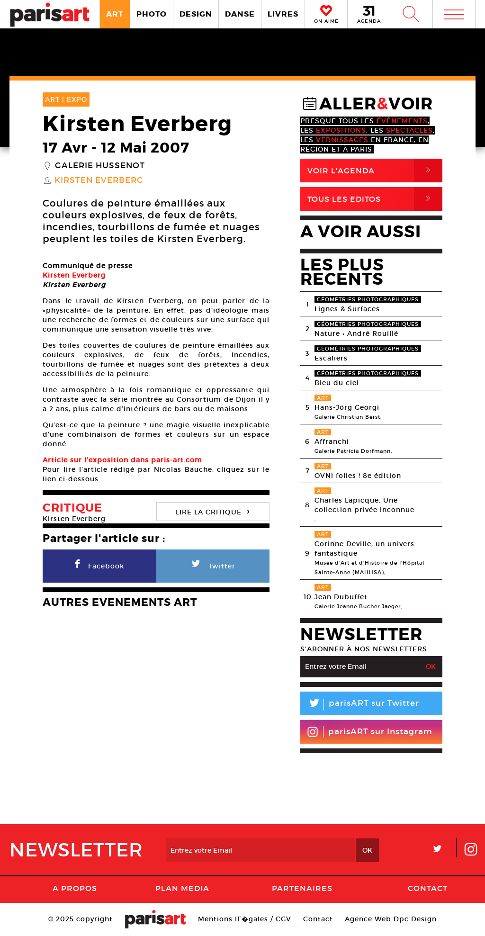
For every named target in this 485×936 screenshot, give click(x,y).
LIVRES (283, 14)
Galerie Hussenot (100, 166)
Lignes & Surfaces (347, 309)
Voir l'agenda (374, 170)
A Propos (75, 888)
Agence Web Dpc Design (391, 919)
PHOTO (151, 14)
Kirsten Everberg (99, 180)
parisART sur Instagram (369, 732)
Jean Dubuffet (341, 597)
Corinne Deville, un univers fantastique (364, 549)
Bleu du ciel (336, 382)
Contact (428, 888)
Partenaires (302, 888)
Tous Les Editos (374, 199)
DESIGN (196, 14)
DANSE (240, 14)
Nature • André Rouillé (356, 333)
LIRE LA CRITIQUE (213, 510)
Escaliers (331, 358)
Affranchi (331, 441)
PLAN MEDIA (182, 888)
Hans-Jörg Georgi (346, 407)
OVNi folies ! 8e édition (357, 475)
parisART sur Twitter (359, 704)
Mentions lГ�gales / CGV (244, 919)
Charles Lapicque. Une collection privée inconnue (364, 505)
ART (115, 14)
